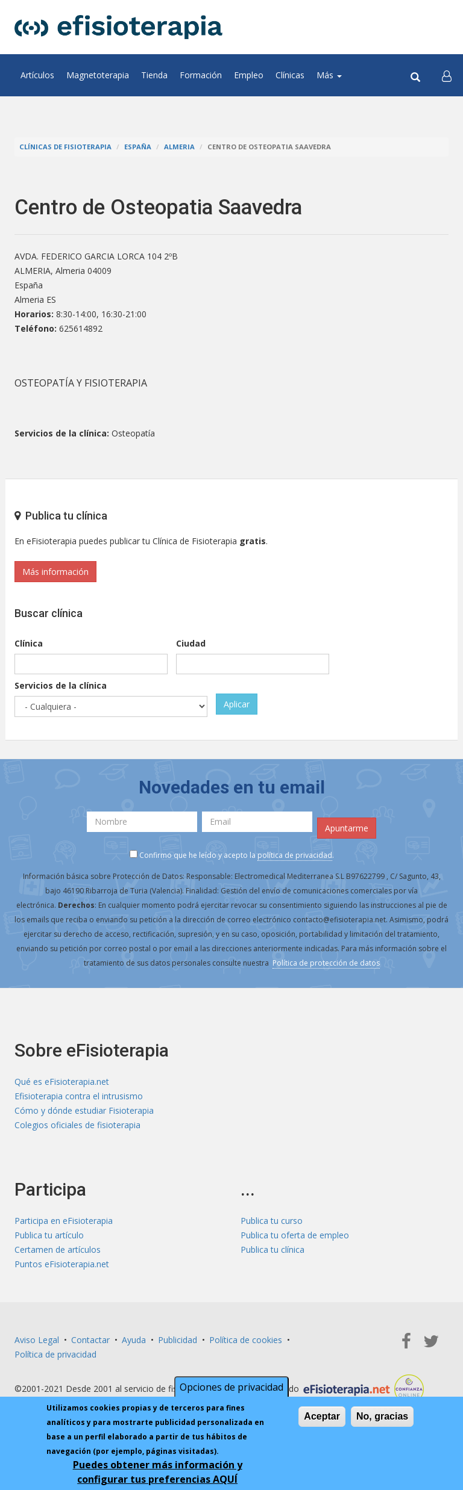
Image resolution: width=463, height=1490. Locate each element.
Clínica (28, 643)
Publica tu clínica (272, 1249)
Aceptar (322, 1417)
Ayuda (134, 1340)
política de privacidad (294, 855)
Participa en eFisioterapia (63, 1220)
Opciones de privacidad (231, 1388)
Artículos (37, 75)
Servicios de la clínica (60, 685)
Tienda (154, 75)
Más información (55, 571)
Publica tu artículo (49, 1235)
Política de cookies (245, 1340)
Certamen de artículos (57, 1249)
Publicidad (177, 1340)
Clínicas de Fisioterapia (65, 146)
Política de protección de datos (326, 963)
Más (329, 75)
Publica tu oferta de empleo (295, 1235)
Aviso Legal (36, 1340)
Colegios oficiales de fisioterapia (77, 1125)
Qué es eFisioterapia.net (61, 1081)
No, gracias (382, 1417)
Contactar (90, 1340)
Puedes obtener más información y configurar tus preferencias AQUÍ (157, 1473)
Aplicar (237, 704)
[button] (447, 75)
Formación (201, 75)
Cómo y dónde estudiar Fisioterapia (84, 1110)
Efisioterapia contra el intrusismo (78, 1096)
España (137, 146)
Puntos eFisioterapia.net (61, 1264)
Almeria (179, 146)
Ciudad (191, 643)
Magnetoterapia (97, 75)
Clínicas (290, 75)
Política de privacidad (55, 1354)
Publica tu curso (272, 1220)
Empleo (248, 75)
